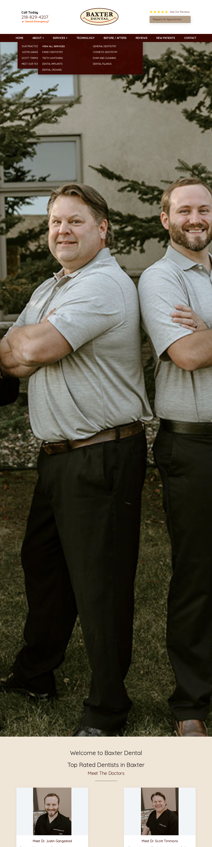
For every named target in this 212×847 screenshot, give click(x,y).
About (37, 38)
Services (59, 38)
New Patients (165, 38)
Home (19, 38)
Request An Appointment (167, 19)
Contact (190, 38)
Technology (86, 38)
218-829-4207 (34, 17)
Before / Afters (115, 38)
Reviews (141, 38)
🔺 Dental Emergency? (35, 21)
